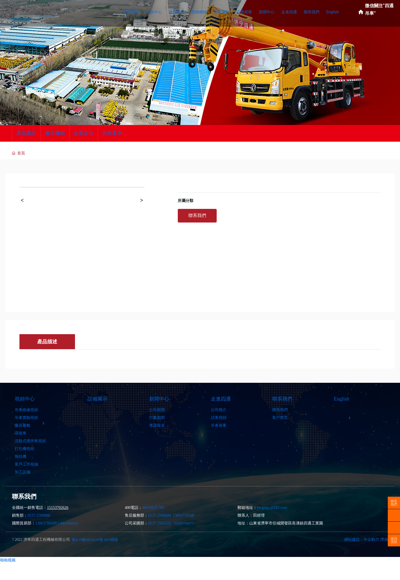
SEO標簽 (111, 540)
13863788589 (46, 523)
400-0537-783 (153, 508)
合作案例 (112, 133)
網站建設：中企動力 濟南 (366, 540)
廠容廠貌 (55, 133)
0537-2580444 (159, 515)
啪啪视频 (8, 560)
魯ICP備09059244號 (87, 540)
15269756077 (184, 523)
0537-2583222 (159, 523)
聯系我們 (394, 502)
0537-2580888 (39, 515)
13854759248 (183, 515)
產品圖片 (26, 133)
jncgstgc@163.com (272, 508)
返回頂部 (394, 540)
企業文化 (84, 133)
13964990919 (68, 523)
